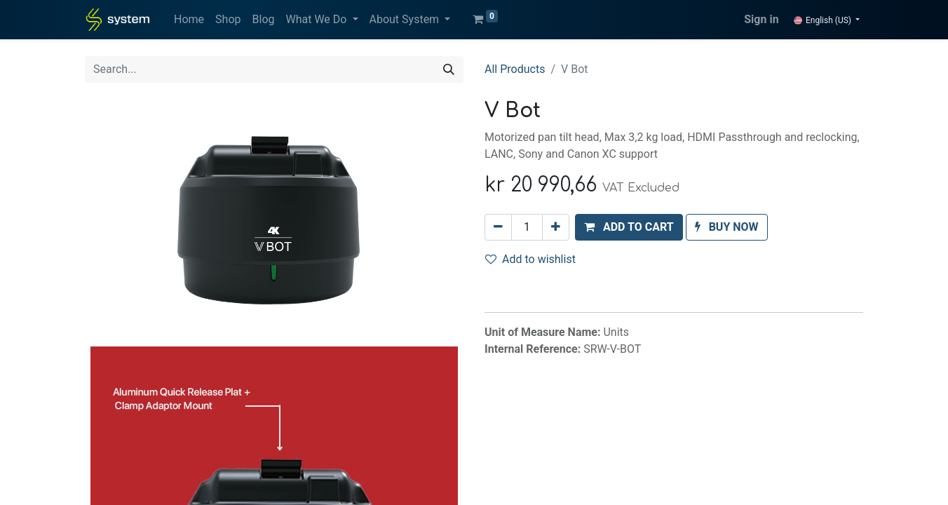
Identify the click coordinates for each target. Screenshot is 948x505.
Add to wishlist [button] (530, 259)
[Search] (448, 69)
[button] (629, 227)
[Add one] (555, 227)
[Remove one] (498, 227)
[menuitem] (189, 20)
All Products (515, 69)
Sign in (761, 19)
